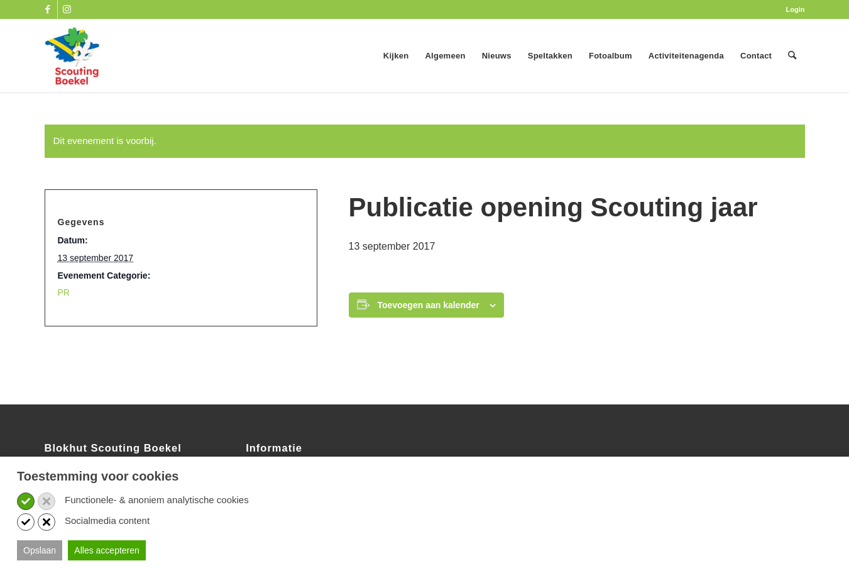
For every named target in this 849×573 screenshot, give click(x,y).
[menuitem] (792, 9)
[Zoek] (792, 55)
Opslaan (39, 550)
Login (795, 9)
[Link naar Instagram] (67, 9)
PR (64, 292)
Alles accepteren (107, 550)
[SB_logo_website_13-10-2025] (72, 55)
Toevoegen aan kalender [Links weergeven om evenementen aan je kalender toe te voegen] (428, 305)
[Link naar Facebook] (48, 9)
